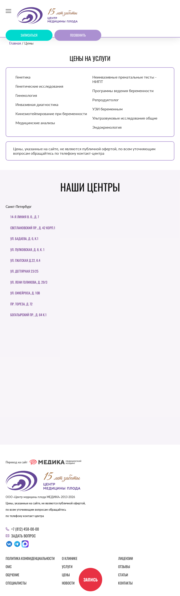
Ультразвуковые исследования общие (124, 118)
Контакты (125, 582)
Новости (68, 582)
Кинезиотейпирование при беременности (51, 113)
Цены (66, 574)
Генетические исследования (39, 86)
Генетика (22, 77)
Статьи (123, 574)
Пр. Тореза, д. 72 (21, 303)
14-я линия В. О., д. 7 (24, 216)
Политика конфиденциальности (30, 558)
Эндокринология (107, 127)
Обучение (12, 574)
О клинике (69, 558)
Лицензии (125, 558)
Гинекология (26, 95)
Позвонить (78, 35)
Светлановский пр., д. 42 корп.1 (32, 227)
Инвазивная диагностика (36, 104)
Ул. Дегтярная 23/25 (24, 271)
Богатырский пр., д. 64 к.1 (28, 314)
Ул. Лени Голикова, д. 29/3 (28, 282)
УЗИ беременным (107, 109)
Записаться (29, 35)
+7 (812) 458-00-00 (25, 529)
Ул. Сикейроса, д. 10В (25, 292)
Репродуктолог (105, 99)
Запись (90, 580)
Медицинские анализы (35, 122)
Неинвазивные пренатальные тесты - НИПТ (124, 79)
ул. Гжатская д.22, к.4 (25, 260)
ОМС (9, 566)
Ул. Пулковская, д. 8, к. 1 (27, 249)
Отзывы (124, 566)
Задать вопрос (23, 536)
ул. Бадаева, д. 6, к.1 (24, 238)
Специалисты (16, 582)
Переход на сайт (43, 462)
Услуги (67, 566)
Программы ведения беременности (123, 90)
